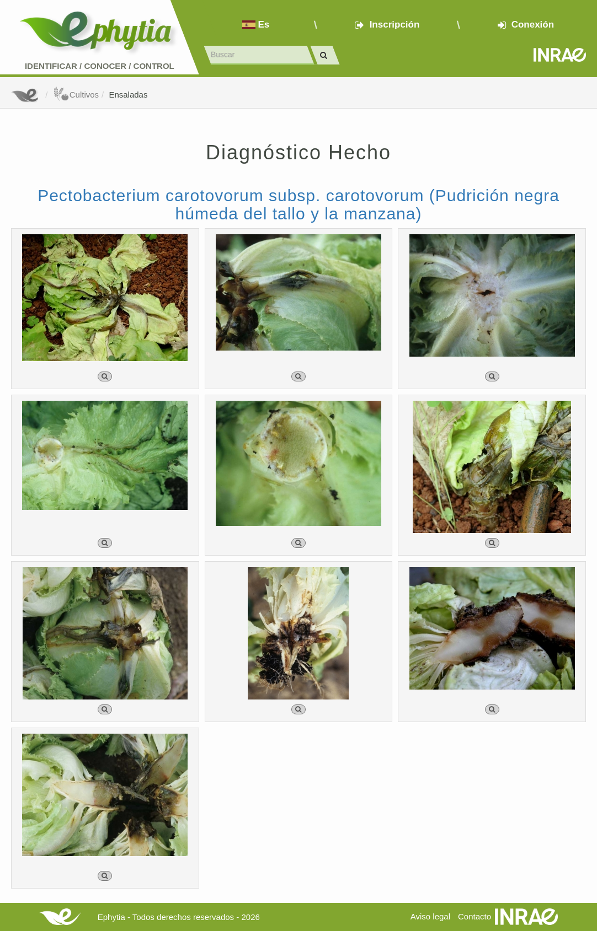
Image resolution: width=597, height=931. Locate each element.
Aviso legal (430, 916)
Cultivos (76, 94)
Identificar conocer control (99, 66)
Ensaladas (128, 94)
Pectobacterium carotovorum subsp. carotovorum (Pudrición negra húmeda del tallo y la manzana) (298, 204)
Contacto (474, 916)
